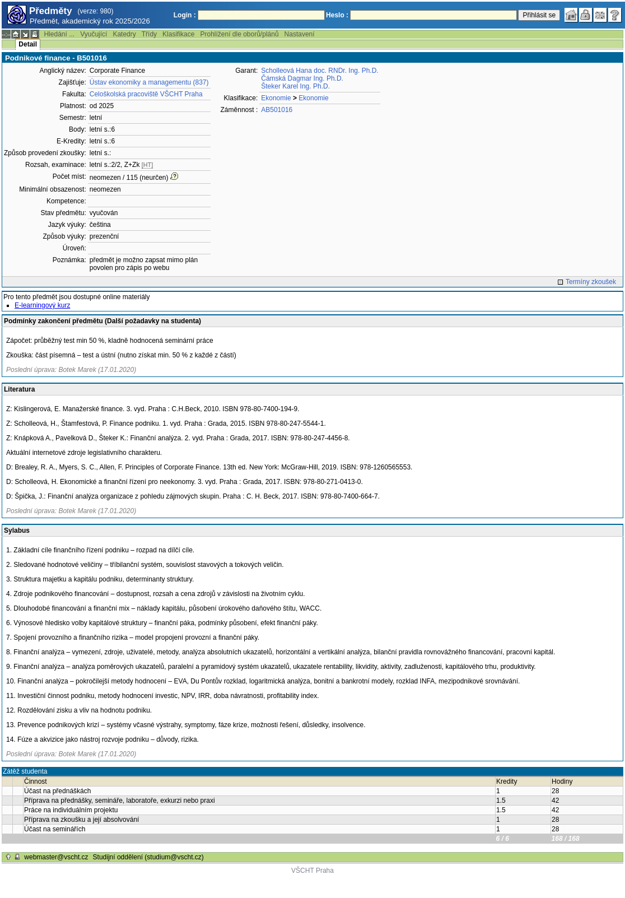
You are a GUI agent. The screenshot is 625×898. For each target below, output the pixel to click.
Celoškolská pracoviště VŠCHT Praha (146, 94)
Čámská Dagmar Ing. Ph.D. (302, 78)
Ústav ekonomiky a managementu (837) (149, 82)
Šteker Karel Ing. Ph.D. (295, 86)
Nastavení (299, 34)
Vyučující (93, 34)
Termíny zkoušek (591, 282)
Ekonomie (276, 98)
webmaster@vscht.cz (56, 857)
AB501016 (276, 110)
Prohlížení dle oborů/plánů (239, 34)
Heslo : (337, 15)
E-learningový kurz (42, 305)
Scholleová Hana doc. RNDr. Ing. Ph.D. (319, 71)
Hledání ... (59, 34)
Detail (27, 44)
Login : (185, 15)
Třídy (149, 34)
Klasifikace (178, 34)
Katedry (124, 34)
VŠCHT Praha (312, 870)
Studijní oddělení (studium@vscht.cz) (148, 857)
